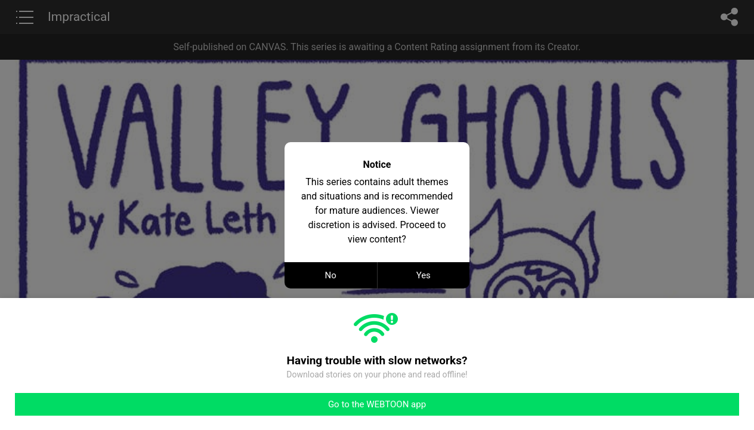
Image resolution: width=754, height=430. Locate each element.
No (330, 275)
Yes (423, 275)
